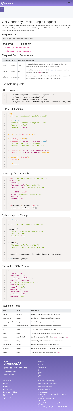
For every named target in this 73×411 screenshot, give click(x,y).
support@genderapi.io (45, 386)
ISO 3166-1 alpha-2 (49, 70)
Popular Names (9, 398)
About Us (6, 386)
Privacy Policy (8, 389)
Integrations (42, 367)
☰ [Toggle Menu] (3, 9)
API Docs (41, 373)
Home (40, 364)
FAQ (40, 375)
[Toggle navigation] (69, 3)
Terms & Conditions (10, 392)
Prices (40, 370)
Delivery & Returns (10, 395)
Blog (5, 383)
